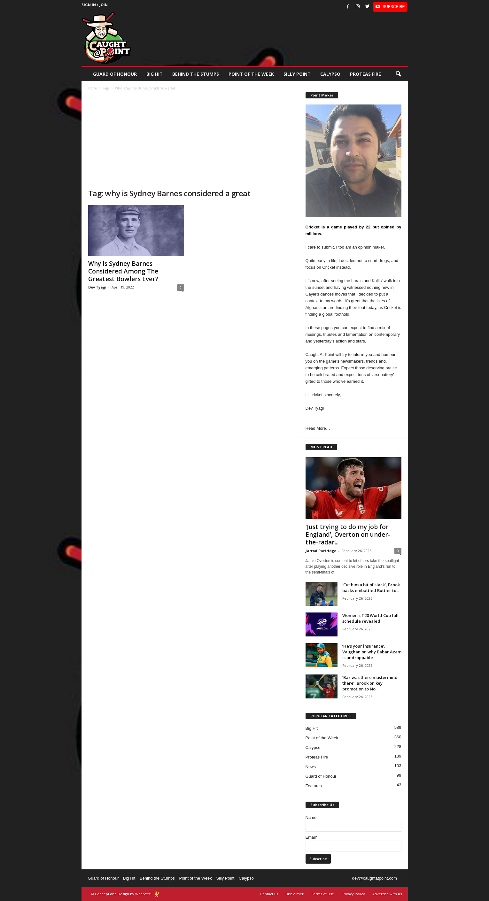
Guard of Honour (115, 74)
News (311, 766)
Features (314, 785)
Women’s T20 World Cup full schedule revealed (370, 618)
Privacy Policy (353, 893)
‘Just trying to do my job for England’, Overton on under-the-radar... (348, 534)
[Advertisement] (190, 140)
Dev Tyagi (97, 287)
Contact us (269, 893)
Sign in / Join (95, 4)
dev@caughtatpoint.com (374, 878)
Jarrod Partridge (321, 550)
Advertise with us (387, 893)
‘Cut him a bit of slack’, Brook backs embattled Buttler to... (371, 587)
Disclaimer (294, 893)
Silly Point (297, 74)
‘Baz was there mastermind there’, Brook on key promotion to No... (370, 683)
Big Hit (154, 74)
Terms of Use (322, 893)
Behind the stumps (195, 74)
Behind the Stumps (157, 878)
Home (92, 88)
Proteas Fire (365, 74)
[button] (398, 74)
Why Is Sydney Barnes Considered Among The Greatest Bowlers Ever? (123, 271)
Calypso (330, 74)
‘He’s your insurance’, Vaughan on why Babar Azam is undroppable (371, 651)
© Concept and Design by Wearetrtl (121, 893)
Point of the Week (251, 74)
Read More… (318, 428)
